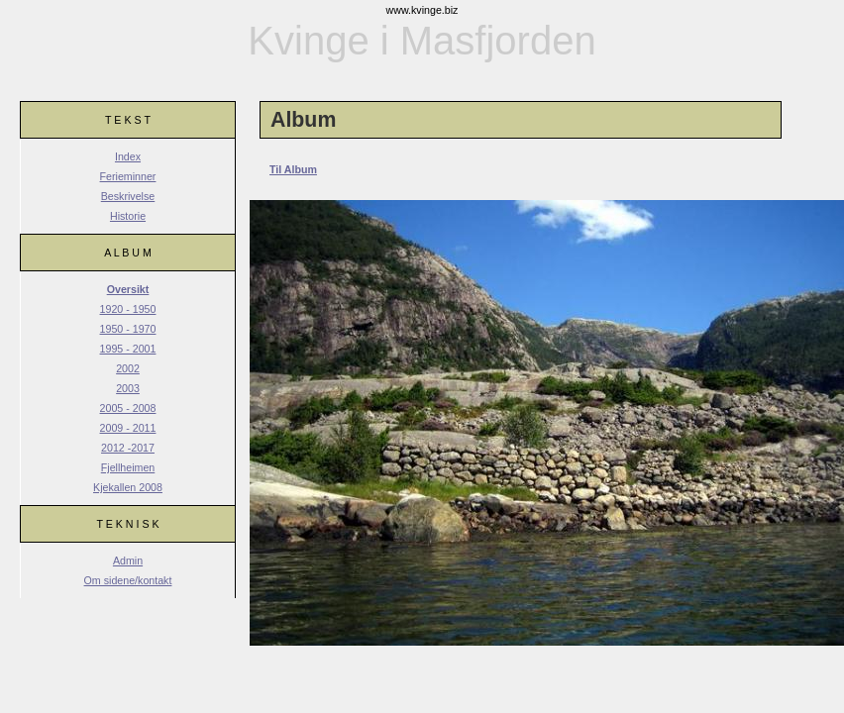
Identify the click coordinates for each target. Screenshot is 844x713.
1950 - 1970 (128, 329)
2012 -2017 (128, 448)
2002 (128, 368)
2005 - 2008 (128, 408)
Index (128, 156)
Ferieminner (128, 176)
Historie (128, 216)
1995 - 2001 (128, 349)
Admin (128, 560)
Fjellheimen (128, 467)
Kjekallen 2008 (127, 487)
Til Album (293, 169)
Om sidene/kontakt (128, 580)
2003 (128, 388)
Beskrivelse (128, 196)
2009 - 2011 (128, 428)
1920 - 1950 (128, 309)
